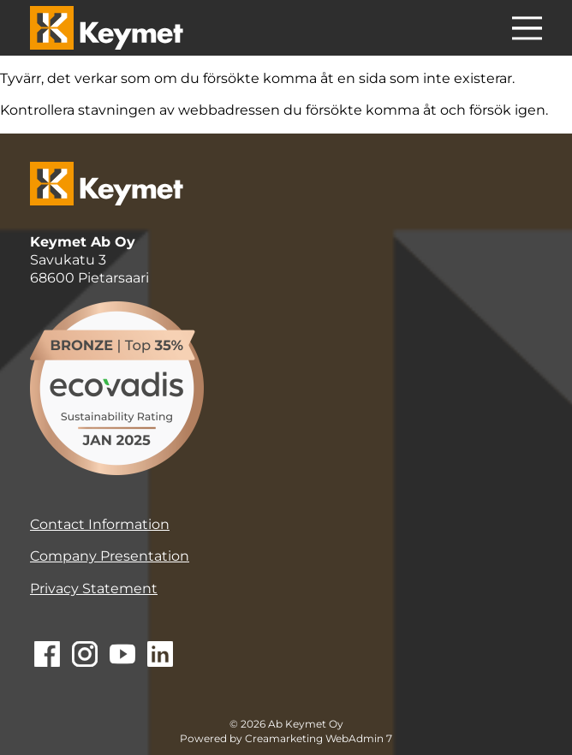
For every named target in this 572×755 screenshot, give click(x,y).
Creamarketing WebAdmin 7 (318, 739)
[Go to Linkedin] (160, 656)
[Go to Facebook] (47, 656)
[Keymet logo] (106, 28)
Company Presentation (109, 556)
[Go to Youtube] (122, 656)
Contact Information (100, 524)
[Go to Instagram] (85, 656)
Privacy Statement (94, 588)
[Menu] (527, 30)
